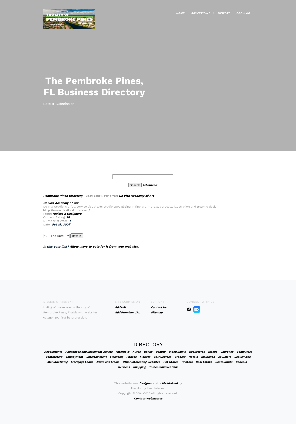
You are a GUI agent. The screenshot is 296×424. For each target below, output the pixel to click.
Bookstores (197, 351)
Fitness (131, 357)
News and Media (107, 362)
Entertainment (96, 357)
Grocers (179, 357)
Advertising (200, 13)
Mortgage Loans (82, 362)
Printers (187, 362)
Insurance (208, 357)
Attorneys (122, 351)
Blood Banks (177, 351)
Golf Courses (162, 357)
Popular (243, 13)
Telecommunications (163, 367)
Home (180, 13)
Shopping (139, 367)
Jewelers (224, 357)
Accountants (53, 351)
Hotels (193, 357)
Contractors (53, 357)
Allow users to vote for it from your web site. (104, 246)
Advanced (150, 185)
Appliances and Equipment (83, 351)
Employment (74, 357)
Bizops (212, 351)
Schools (241, 362)
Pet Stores (170, 362)
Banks (148, 351)
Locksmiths (242, 357)
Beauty (160, 351)
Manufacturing (57, 362)
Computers (244, 351)
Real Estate (204, 362)
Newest (224, 13)
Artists (108, 351)
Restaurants (223, 362)
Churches (226, 351)
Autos (137, 351)
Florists (145, 357)
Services (124, 367)
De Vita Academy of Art (136, 196)
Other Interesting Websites (141, 362)
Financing (116, 357)
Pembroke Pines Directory (63, 196)
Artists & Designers (67, 213)
